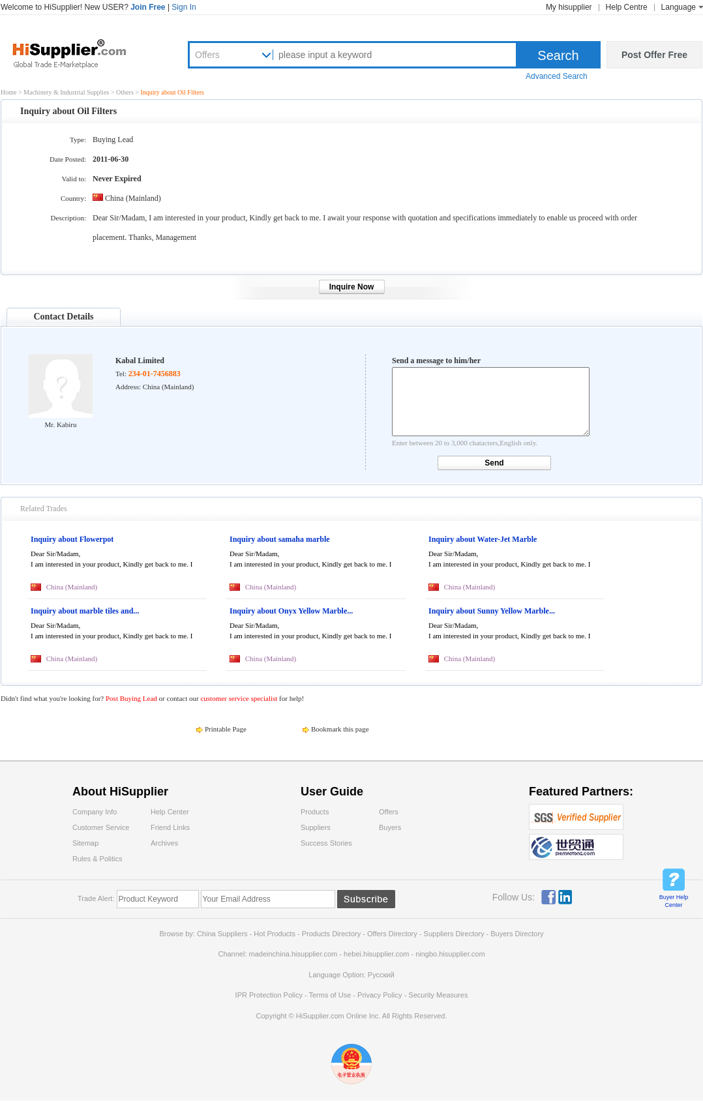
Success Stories (326, 843)
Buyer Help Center (674, 901)
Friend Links (170, 827)
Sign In (184, 7)
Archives (164, 843)
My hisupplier (569, 7)
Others (125, 92)
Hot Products (274, 934)
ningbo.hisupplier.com (450, 954)
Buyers (390, 827)
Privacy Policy (379, 995)
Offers (207, 55)
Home (8, 92)
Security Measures (438, 995)
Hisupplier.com (79, 52)
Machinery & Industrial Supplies (67, 92)
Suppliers (316, 827)
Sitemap (85, 843)
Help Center (170, 812)
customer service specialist (238, 698)
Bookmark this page (340, 729)
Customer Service (100, 827)
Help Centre (627, 7)
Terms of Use (329, 995)
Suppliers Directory (455, 934)
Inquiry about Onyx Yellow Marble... (291, 610)
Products (315, 812)
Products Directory (332, 934)
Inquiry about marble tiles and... (85, 610)
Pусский (381, 975)
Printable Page (226, 729)
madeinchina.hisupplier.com (293, 954)
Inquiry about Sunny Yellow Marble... (491, 610)
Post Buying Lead (132, 698)
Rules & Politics (97, 859)
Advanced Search (557, 76)
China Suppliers (222, 934)
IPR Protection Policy (269, 995)
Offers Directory (392, 934)
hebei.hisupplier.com (377, 954)
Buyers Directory (516, 934)
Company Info (94, 812)
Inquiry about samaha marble (280, 539)
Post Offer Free (654, 55)
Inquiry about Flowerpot (72, 539)
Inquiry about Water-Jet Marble (482, 539)
